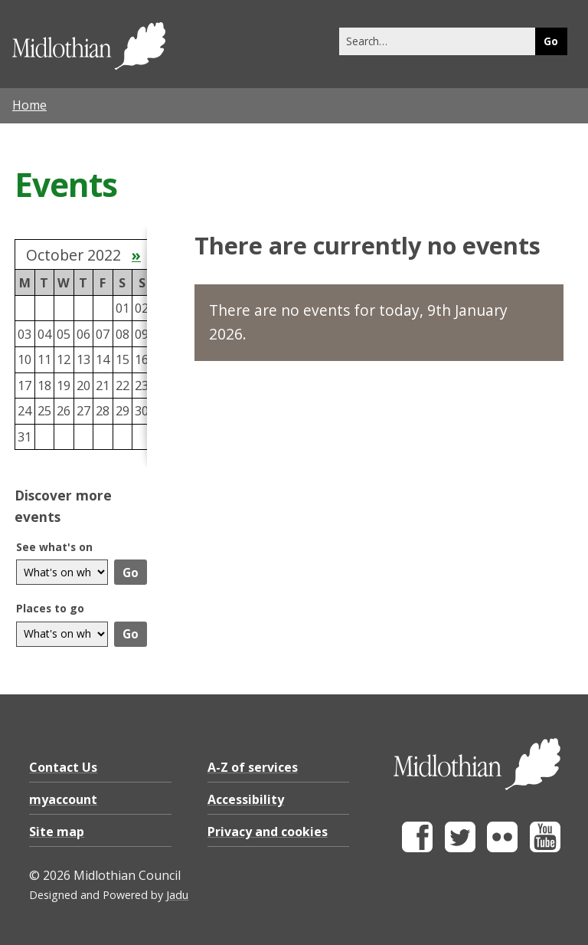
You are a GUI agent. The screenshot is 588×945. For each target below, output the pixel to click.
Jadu (177, 895)
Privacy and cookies (267, 831)
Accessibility (245, 799)
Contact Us (63, 767)
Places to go (50, 608)
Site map (56, 831)
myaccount (63, 799)
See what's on (54, 547)
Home (29, 105)
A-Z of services (252, 767)
